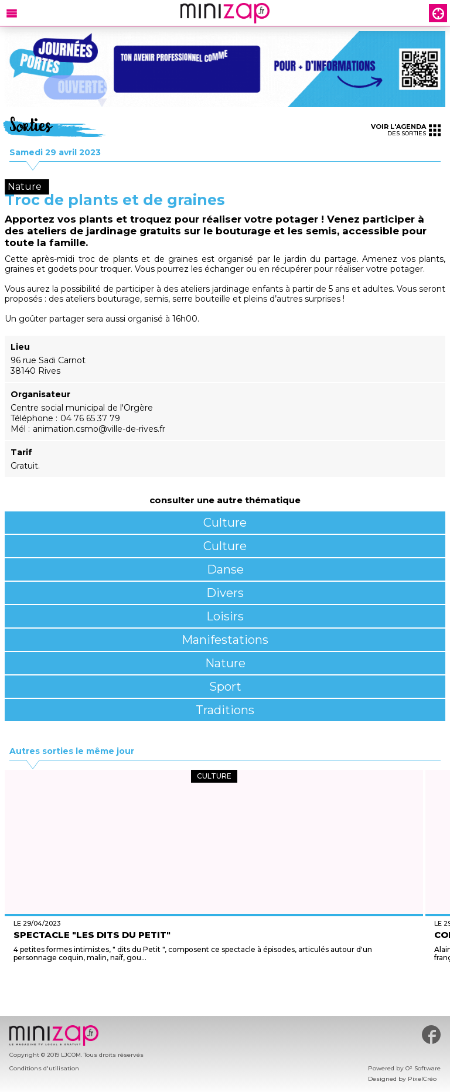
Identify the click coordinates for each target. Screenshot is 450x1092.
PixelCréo (422, 1079)
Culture (225, 523)
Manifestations (225, 640)
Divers (225, 593)
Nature (225, 663)
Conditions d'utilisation (44, 1068)
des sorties (406, 129)
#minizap (431, 1034)
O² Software (423, 1068)
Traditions (225, 710)
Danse (225, 569)
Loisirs (225, 616)
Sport (225, 687)
